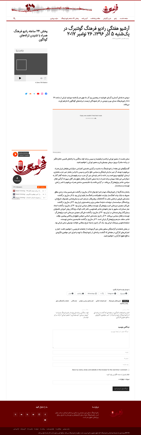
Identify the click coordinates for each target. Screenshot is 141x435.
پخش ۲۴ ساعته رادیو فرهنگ (70, 18)
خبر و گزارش (107, 18)
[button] (14, 19)
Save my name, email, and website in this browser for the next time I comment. (99, 369)
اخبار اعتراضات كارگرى (101, 301)
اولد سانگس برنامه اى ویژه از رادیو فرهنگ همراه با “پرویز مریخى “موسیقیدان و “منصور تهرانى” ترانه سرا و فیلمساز (71, 315)
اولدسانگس (74, 301)
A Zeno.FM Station (41, 82)
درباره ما (36, 429)
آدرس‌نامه (84, 18)
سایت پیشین (54, 18)
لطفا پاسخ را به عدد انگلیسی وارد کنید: (118, 374)
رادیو (115, 18)
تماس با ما (30, 429)
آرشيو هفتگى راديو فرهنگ (115, 301)
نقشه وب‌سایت (50, 429)
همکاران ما (58, 429)
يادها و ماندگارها (124, 304)
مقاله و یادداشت (95, 18)
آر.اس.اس (16, 429)
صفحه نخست (124, 18)
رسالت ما (42, 429)
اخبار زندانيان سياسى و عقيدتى (86, 301)
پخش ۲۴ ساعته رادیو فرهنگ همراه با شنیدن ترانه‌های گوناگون (30, 36)
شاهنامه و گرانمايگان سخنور (62, 301)
